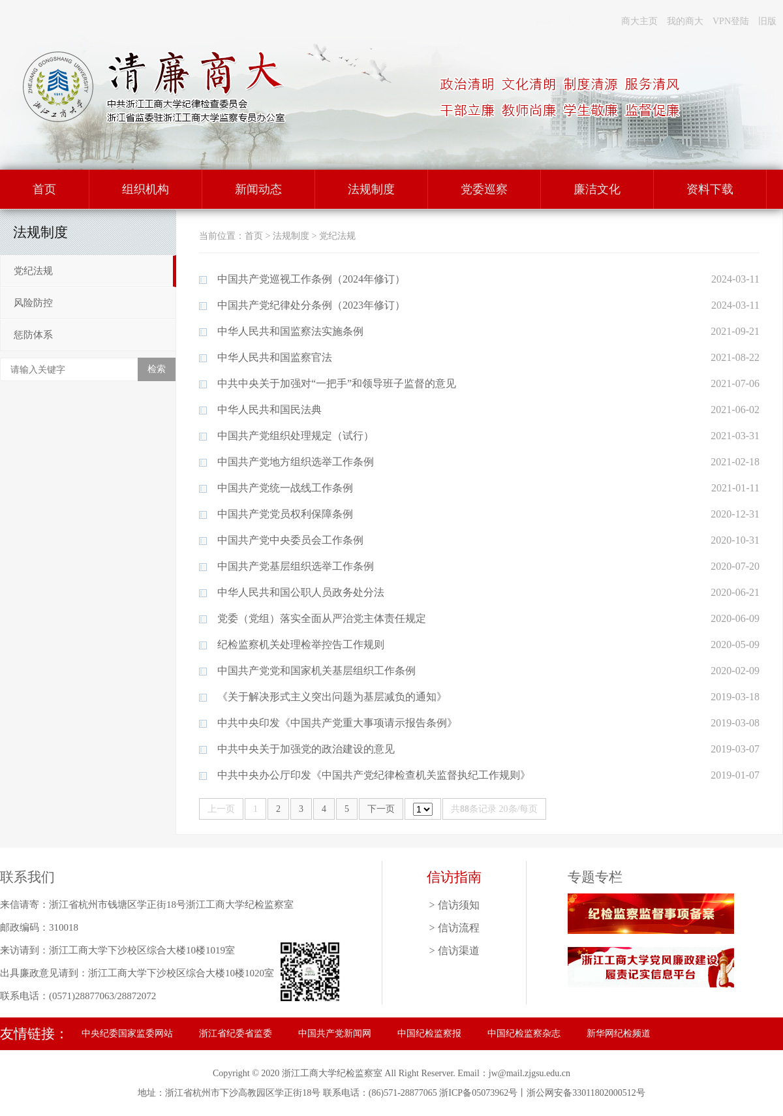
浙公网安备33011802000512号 (586, 1093)
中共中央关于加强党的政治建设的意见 (306, 748)
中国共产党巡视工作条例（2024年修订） (311, 279)
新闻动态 (258, 189)
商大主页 (639, 21)
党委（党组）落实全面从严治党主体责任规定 (321, 618)
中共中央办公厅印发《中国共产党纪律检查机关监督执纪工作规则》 (373, 775)
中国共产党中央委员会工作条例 (290, 540)
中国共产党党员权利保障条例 (285, 513)
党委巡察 (484, 189)
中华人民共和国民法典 (269, 409)
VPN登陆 (731, 21)
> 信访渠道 (454, 950)
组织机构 (145, 189)
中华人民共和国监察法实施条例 (290, 331)
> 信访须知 (454, 904)
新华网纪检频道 (619, 1033)
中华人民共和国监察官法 (274, 357)
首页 (44, 189)
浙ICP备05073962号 (478, 1093)
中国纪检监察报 (429, 1033)
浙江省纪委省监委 (235, 1033)
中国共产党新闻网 (334, 1033)
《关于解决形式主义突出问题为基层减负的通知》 (332, 696)
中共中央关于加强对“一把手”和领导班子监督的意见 (336, 383)
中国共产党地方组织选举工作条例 (295, 461)
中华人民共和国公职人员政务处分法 (300, 592)
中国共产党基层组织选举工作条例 (295, 566)
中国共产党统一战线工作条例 (285, 487)
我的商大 (685, 21)
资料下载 (709, 189)
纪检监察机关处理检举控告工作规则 (300, 644)
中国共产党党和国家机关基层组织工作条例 (316, 670)
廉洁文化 (597, 189)
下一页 (381, 809)
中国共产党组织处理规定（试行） (295, 435)
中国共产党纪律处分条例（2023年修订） (311, 305)
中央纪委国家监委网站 (127, 1033)
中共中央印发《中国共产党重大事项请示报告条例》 (337, 722)
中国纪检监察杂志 (523, 1033)
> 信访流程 (454, 927)
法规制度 (371, 189)
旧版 (767, 21)
